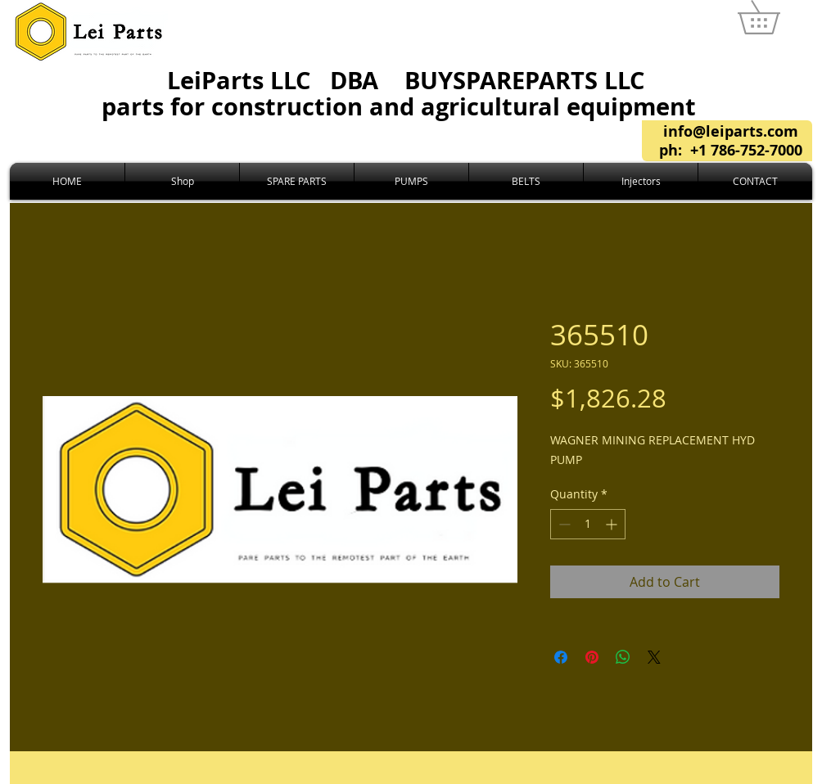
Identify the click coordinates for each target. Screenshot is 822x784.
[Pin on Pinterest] (592, 657)
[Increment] (613, 524)
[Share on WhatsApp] (623, 657)
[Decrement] (563, 524)
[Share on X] (654, 657)
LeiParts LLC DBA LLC (405, 93)
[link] (775, 17)
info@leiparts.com (730, 131)
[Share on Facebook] (561, 657)
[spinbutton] (588, 524)
